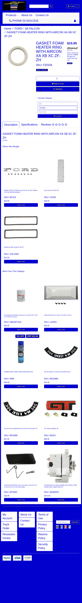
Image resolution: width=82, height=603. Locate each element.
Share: (42, 70)
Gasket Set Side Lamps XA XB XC (14, 247)
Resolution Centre (9, 536)
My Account (7, 516)
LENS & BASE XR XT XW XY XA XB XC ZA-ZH (57, 315)
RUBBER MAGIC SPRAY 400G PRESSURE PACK (18, 372)
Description (11, 124)
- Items (71, 6)
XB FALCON (32, 28)
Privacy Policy (42, 526)
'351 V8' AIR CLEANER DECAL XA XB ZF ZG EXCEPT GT (21, 428)
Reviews (54, 124)
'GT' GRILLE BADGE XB (51, 428)
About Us (26, 15)
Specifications (29, 124)
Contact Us (42, 15)
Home (7, 28)
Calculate (58, 116)
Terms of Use (43, 516)
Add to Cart (58, 84)
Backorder (21, 443)
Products (12, 15)
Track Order (6, 526)
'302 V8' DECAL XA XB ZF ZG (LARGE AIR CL (57, 372)
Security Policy (43, 546)
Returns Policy (43, 536)
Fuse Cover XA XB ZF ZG (51, 190)
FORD (18, 28)
